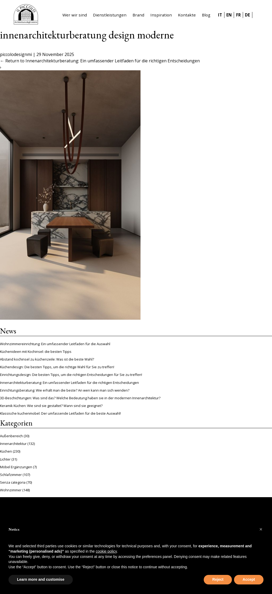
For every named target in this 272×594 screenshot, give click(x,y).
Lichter (5, 459)
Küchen (6, 451)
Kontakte (187, 15)
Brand (138, 15)
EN (229, 15)
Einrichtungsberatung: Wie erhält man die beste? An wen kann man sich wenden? (64, 390)
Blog (206, 15)
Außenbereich (11, 435)
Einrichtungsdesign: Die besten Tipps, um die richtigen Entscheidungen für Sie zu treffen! (71, 374)
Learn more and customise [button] (40, 579)
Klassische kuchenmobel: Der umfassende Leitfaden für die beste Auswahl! (60, 413)
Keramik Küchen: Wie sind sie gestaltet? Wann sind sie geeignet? (51, 405)
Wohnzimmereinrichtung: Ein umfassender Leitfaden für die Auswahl (55, 343)
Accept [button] (249, 579)
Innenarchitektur (13, 443)
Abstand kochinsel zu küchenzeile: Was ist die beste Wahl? (47, 359)
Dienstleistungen (109, 15)
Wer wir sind (74, 15)
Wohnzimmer (11, 490)
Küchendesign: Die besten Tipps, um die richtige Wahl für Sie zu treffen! (57, 367)
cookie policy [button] (106, 551)
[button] (261, 529)
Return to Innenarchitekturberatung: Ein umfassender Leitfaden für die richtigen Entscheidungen (100, 61)
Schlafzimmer (11, 474)
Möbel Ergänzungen (16, 467)
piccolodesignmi (16, 54)
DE (247, 15)
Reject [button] (217, 579)
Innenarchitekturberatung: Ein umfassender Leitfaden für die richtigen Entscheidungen (69, 382)
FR (238, 15)
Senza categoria (13, 482)
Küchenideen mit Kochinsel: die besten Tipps (35, 351)
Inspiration (161, 15)
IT (220, 15)
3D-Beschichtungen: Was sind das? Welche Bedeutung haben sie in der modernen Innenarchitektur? (80, 398)
